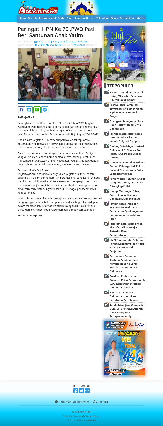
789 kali (79, 44)
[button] (24, 76)
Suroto (39, 41)
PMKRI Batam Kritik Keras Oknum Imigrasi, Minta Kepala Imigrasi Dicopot (126, 137)
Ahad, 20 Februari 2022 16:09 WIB (69, 41)
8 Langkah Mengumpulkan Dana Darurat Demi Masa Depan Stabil (126, 124)
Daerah (40, 44)
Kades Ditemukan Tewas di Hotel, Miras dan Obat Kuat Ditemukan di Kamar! (126, 96)
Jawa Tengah (54, 44)
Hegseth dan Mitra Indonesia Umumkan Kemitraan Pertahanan (124, 296)
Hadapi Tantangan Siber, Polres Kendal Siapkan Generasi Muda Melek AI (125, 195)
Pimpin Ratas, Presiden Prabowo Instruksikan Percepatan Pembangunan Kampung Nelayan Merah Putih (126, 211)
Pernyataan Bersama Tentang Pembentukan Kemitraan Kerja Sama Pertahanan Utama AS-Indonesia (124, 264)
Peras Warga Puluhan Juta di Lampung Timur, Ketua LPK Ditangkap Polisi (127, 182)
